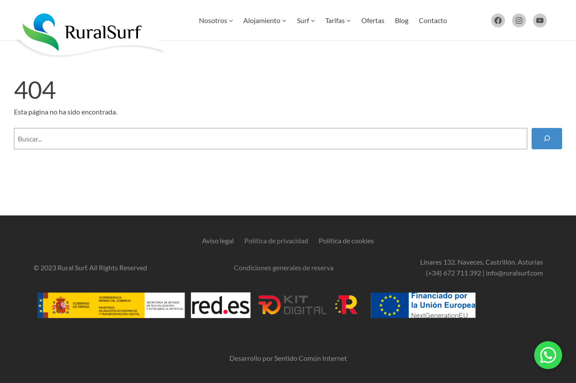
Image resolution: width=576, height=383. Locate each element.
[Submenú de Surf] (313, 20)
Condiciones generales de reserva (283, 267)
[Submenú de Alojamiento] (284, 20)
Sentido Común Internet (310, 358)
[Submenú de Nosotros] (231, 20)
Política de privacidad (276, 240)
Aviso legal (218, 240)
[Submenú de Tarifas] (349, 20)
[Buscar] (547, 138)
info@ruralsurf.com (514, 273)
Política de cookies (346, 240)
